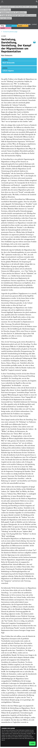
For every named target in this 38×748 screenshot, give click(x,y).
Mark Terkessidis (8, 63)
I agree (32, 743)
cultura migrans (8, 71)
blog (2, 26)
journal (9, 26)
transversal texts (24, 24)
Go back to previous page (10, 32)
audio (3, 28)
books (20, 26)
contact (34, 24)
